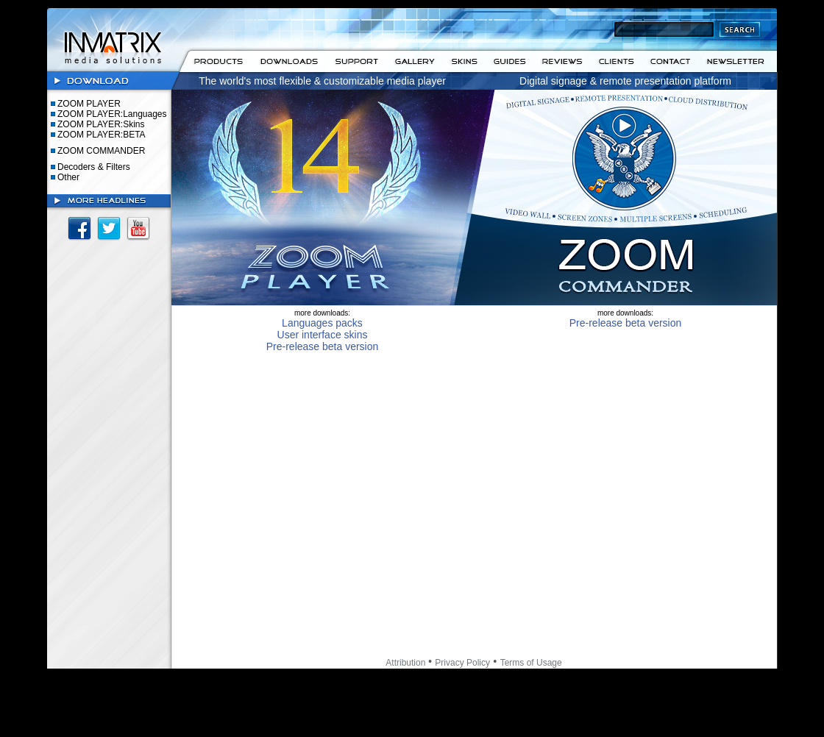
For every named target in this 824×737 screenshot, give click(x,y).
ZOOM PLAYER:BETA (101, 134)
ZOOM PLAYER (89, 104)
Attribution (406, 663)
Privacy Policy (462, 663)
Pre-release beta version (322, 346)
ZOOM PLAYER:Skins (100, 124)
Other (68, 177)
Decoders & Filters (93, 167)
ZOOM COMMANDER (101, 151)
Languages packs (322, 323)
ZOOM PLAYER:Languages (112, 114)
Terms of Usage (531, 663)
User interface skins (322, 335)
